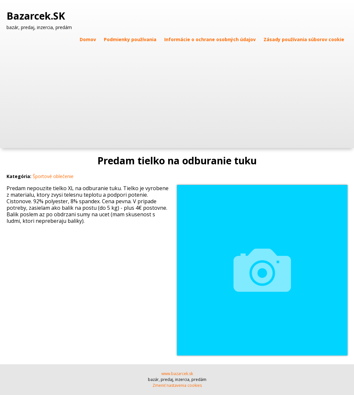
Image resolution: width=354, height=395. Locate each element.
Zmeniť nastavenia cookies (177, 385)
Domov (88, 39)
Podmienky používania (130, 39)
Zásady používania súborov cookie (304, 39)
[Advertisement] (177, 92)
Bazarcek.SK (37, 16)
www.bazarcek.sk (177, 373)
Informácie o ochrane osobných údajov (210, 39)
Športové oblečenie (53, 176)
